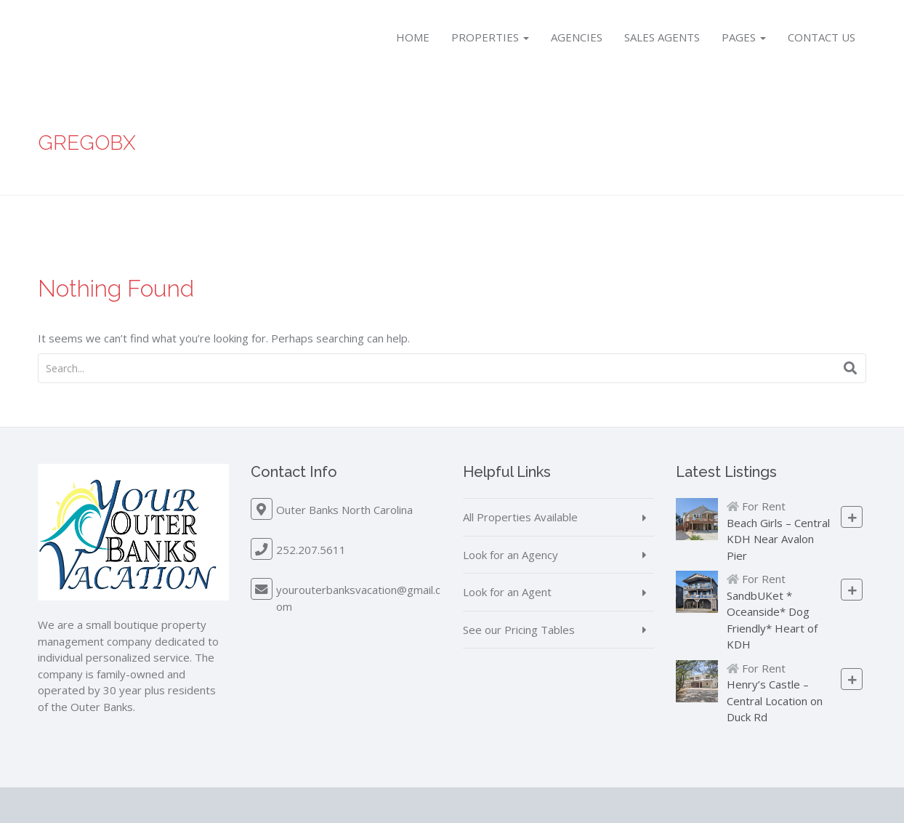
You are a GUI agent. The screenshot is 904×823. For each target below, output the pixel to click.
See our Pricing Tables (519, 629)
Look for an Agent (507, 592)
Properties (490, 37)
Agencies (576, 37)
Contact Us (821, 37)
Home (412, 37)
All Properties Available (520, 517)
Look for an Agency (510, 554)
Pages (744, 37)
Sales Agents (662, 37)
